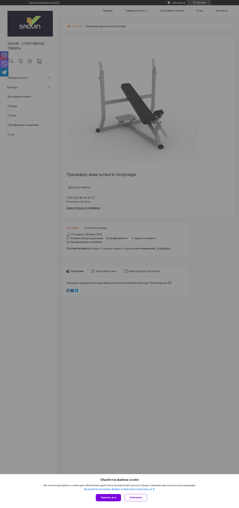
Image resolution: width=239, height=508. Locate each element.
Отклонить (136, 497)
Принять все (108, 497)
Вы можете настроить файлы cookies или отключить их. (118, 489)
